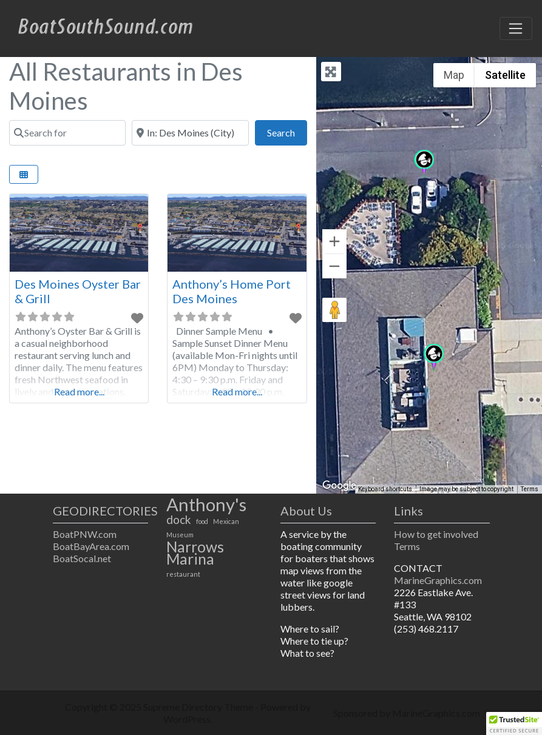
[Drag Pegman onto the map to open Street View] (334, 310)
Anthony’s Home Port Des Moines (231, 291)
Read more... (79, 391)
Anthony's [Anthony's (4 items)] (206, 504)
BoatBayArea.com (91, 546)
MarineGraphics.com (438, 580)
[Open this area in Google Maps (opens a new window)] (339, 486)
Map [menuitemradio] (454, 75)
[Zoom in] (334, 241)
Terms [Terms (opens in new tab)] (529, 489)
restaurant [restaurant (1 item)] (183, 574)
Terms (407, 546)
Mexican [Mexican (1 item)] (226, 521)
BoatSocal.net (82, 558)
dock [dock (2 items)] (178, 520)
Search (287, 131)
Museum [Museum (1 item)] (180, 535)
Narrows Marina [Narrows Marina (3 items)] (195, 553)
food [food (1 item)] (202, 521)
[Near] (190, 133)
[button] (434, 358)
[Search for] (67, 133)
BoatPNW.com (85, 534)
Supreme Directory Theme (199, 707)
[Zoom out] (334, 266)
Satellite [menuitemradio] (505, 75)
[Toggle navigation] (516, 28)
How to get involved (436, 534)
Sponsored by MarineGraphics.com (406, 713)
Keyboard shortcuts (385, 489)
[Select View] (23, 174)
